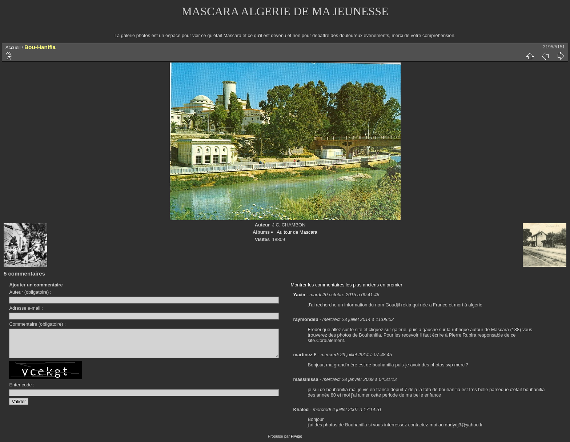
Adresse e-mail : (26, 308)
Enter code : (21, 390)
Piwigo (296, 436)
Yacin (299, 294)
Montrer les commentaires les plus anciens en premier (346, 285)
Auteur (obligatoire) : (30, 292)
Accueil (12, 47)
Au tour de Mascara (297, 232)
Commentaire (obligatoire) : (37, 324)
